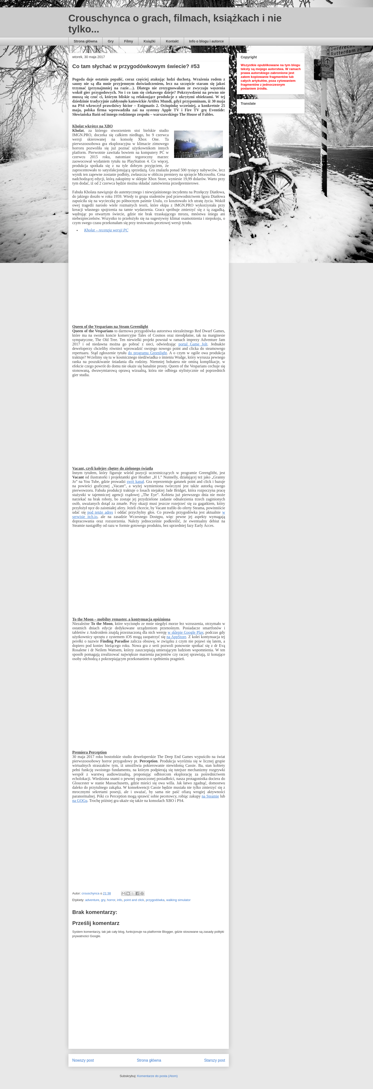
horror (111, 900)
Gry (111, 41)
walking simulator (178, 900)
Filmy (128, 41)
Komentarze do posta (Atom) (157, 1076)
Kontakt (172, 41)
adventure (92, 900)
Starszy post (214, 1060)
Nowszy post (83, 1060)
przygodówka (155, 900)
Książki (149, 41)
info (119, 900)
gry (103, 900)
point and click (134, 900)
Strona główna (85, 41)
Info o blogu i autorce (206, 41)
